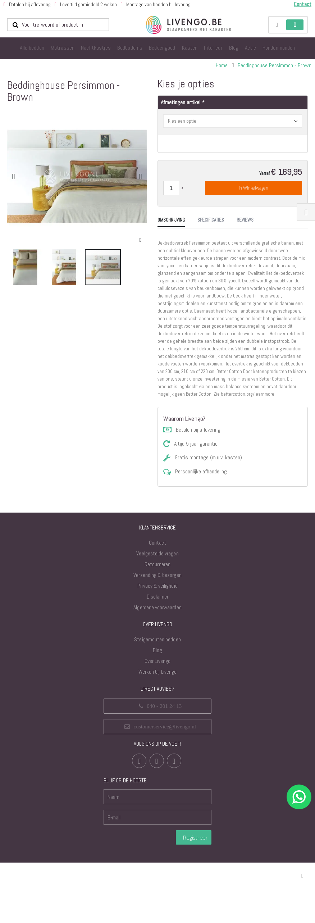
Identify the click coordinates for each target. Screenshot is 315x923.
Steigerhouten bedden (157, 699)
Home (222, 65)
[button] (140, 240)
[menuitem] (32, 48)
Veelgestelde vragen (157, 613)
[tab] (21, 315)
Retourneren (157, 624)
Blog (157, 710)
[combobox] (58, 24)
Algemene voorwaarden (157, 667)
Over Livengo (157, 721)
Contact (157, 603)
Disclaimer (158, 657)
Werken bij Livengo (157, 732)
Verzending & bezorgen (157, 635)
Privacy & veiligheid (157, 646)
